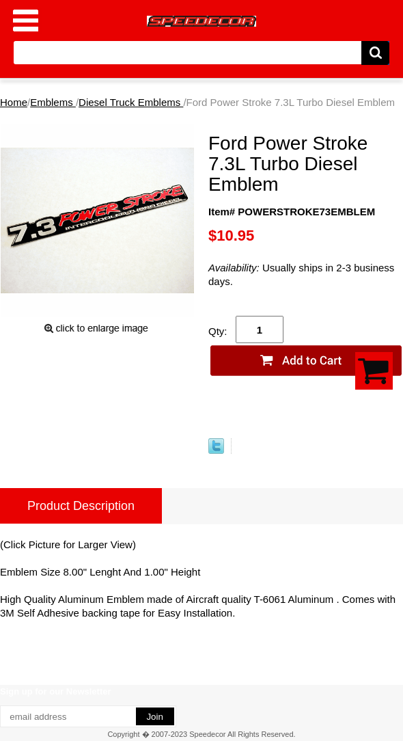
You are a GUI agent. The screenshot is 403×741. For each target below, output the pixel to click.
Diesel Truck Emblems (131, 102)
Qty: (217, 331)
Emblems (53, 102)
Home (13, 102)
